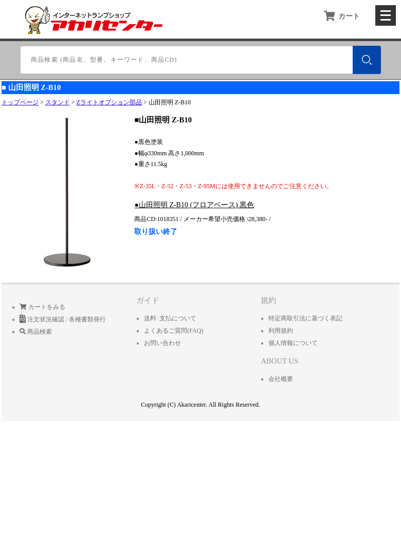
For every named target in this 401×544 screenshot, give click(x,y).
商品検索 (36, 331)
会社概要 (280, 379)
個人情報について (293, 343)
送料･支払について (170, 318)
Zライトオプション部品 (109, 102)
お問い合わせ (162, 343)
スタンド (57, 102)
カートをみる (42, 307)
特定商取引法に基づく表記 (305, 318)
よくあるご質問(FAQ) (173, 330)
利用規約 (280, 330)
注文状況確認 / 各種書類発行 (63, 319)
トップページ (20, 102)
